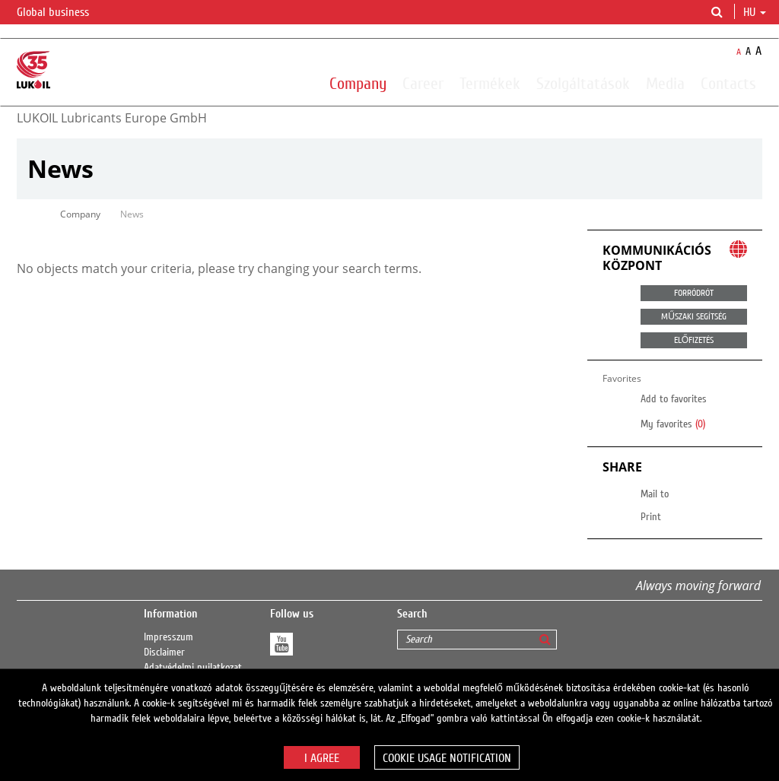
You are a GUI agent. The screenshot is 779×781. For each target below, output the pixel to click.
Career (423, 83)
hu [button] (754, 12)
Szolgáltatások (583, 83)
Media (665, 83)
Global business (62, 13)
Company (357, 83)
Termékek (489, 83)
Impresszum (168, 637)
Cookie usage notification (447, 758)
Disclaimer (164, 652)
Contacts (728, 83)
